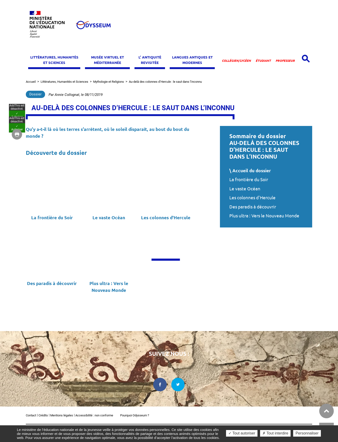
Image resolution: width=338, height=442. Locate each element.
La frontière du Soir (248, 179)
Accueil (31, 81)
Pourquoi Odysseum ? (134, 415)
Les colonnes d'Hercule (252, 197)
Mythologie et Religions (108, 81)
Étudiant (263, 60)
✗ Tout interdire (275, 433)
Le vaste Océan (244, 188)
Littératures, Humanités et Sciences (64, 81)
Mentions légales (61, 415)
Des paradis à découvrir (252, 206)
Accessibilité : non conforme (94, 415)
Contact (31, 415)
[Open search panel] (306, 59)
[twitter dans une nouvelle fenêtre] (178, 384)
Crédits (43, 415)
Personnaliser (307, 433)
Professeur (285, 60)
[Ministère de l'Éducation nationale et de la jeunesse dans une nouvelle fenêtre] (49, 25)
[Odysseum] (93, 25)
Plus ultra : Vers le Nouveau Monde (264, 215)
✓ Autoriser (17, 214)
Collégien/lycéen (236, 60)
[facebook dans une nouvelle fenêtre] (160, 384)
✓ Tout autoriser (241, 433)
